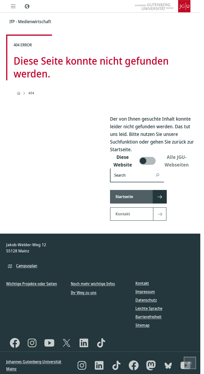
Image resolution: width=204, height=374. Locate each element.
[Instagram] (32, 343)
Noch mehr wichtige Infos (93, 283)
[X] (67, 343)
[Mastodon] (151, 365)
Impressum (145, 291)
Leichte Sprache (148, 308)
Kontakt (142, 283)
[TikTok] (101, 343)
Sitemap (142, 325)
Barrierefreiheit (148, 316)
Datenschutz (146, 300)
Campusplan (26, 265)
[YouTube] (49, 343)
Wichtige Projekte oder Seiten (31, 283)
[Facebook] (15, 343)
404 (31, 93)
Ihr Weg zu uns (83, 292)
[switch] (152, 160)
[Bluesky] (168, 365)
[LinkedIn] (84, 343)
